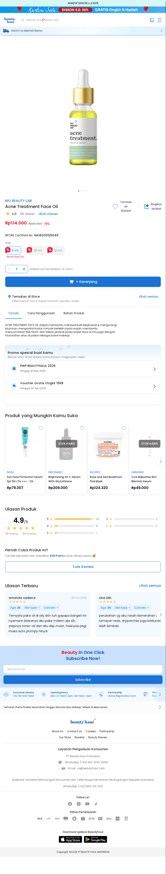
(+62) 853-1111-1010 (90, 786)
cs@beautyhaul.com (91, 768)
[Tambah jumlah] (24, 269)
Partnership (107, 731)
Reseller (80, 737)
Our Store (65, 737)
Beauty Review (97, 737)
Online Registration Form (122, 696)
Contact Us (74, 731)
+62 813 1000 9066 (23, 696)
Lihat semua (148, 296)
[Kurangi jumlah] (9, 269)
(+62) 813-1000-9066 (94, 762)
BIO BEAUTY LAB (18, 200)
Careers (91, 731)
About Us (57, 731)
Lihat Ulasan (48, 214)
